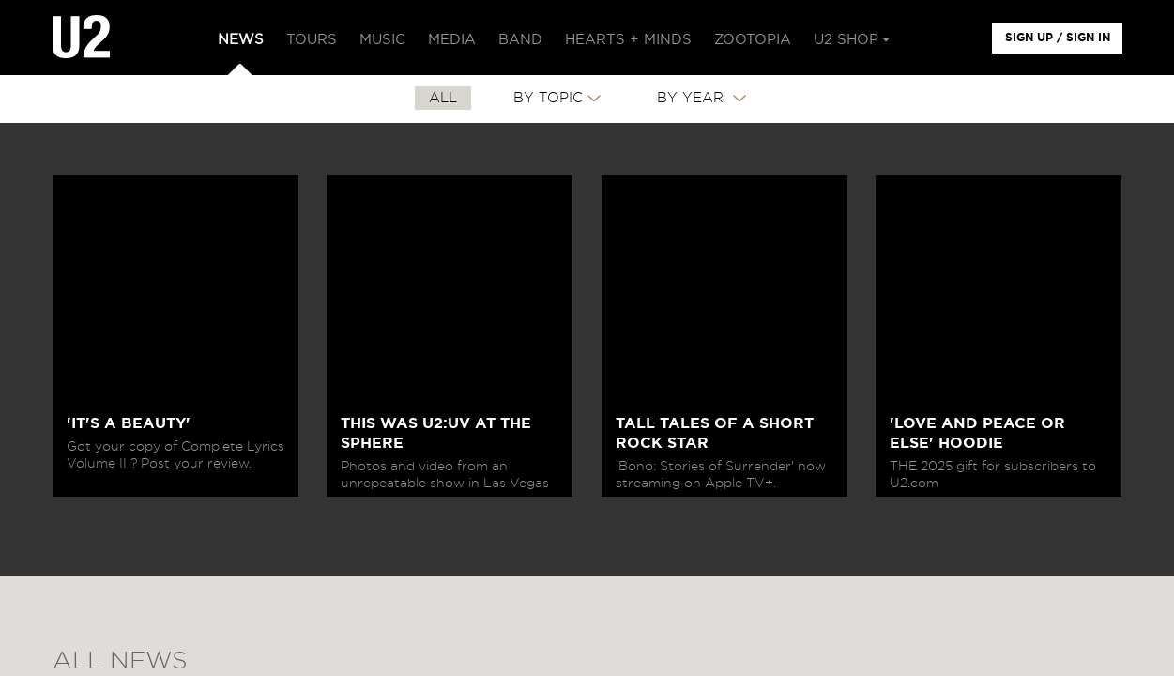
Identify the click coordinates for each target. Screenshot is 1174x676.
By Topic (548, 98)
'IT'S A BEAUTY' (129, 423)
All (443, 98)
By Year (692, 98)
